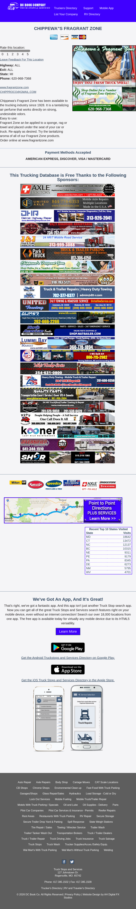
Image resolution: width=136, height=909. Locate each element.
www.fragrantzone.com (14, 87)
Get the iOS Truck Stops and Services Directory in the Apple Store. (67, 680)
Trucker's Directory (51, 888)
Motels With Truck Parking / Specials (37, 805)
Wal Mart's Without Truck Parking (80, 850)
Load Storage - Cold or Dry (101, 793)
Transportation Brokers (69, 833)
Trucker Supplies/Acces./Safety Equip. (86, 844)
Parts (115, 805)
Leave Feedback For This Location (22, 59)
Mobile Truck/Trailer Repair (91, 799)
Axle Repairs (43, 782)
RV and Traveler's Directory (79, 888)
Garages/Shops (28, 793)
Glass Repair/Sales (53, 793)
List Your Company (66, 14)
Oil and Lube (70, 805)
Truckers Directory (65, 8)
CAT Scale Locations (106, 782)
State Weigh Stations (101, 821)
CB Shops (22, 788)
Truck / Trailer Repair (33, 838)
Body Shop (61, 782)
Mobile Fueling (63, 799)
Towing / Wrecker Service (71, 827)
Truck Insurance (85, 838)
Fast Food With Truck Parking (103, 788)
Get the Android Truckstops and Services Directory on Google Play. (68, 657)
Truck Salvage (107, 838)
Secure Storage (105, 816)
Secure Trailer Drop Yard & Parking (42, 821)
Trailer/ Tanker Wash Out (38, 833)
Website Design (91, 894)
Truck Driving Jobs (60, 838)
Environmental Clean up (68, 788)
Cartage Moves (81, 782)
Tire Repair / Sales (41, 827)
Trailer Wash (98, 827)
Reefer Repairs (107, 810)
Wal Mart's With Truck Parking (40, 850)
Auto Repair (24, 782)
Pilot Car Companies (32, 810)
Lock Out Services (39, 799)
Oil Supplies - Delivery (95, 805)
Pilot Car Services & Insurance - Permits (71, 810)
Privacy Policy (73, 894)
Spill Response (76, 821)
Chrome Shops (41, 788)
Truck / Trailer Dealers (99, 833)
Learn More (68, 631)
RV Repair (85, 816)
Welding (108, 850)
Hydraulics (75, 793)
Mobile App (107, 8)
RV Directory (92, 14)
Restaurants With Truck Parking (57, 816)
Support (88, 8)
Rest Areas (28, 816)
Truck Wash (53, 844)
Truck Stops (35, 844)
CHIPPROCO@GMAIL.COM (18, 92)
